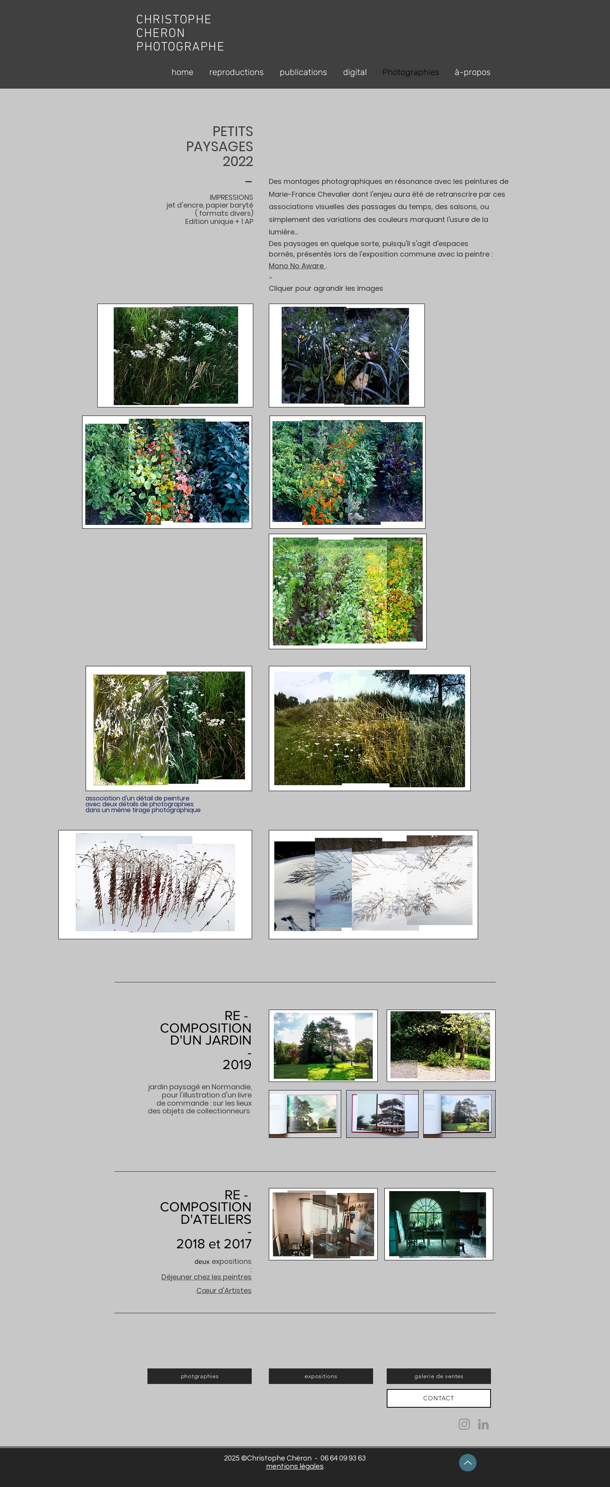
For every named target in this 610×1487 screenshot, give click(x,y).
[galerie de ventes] (439, 1376)
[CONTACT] (439, 1398)
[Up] (468, 1462)
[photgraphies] (199, 1376)
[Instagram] (464, 1424)
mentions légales (295, 1466)
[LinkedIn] (483, 1424)
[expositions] (321, 1376)
